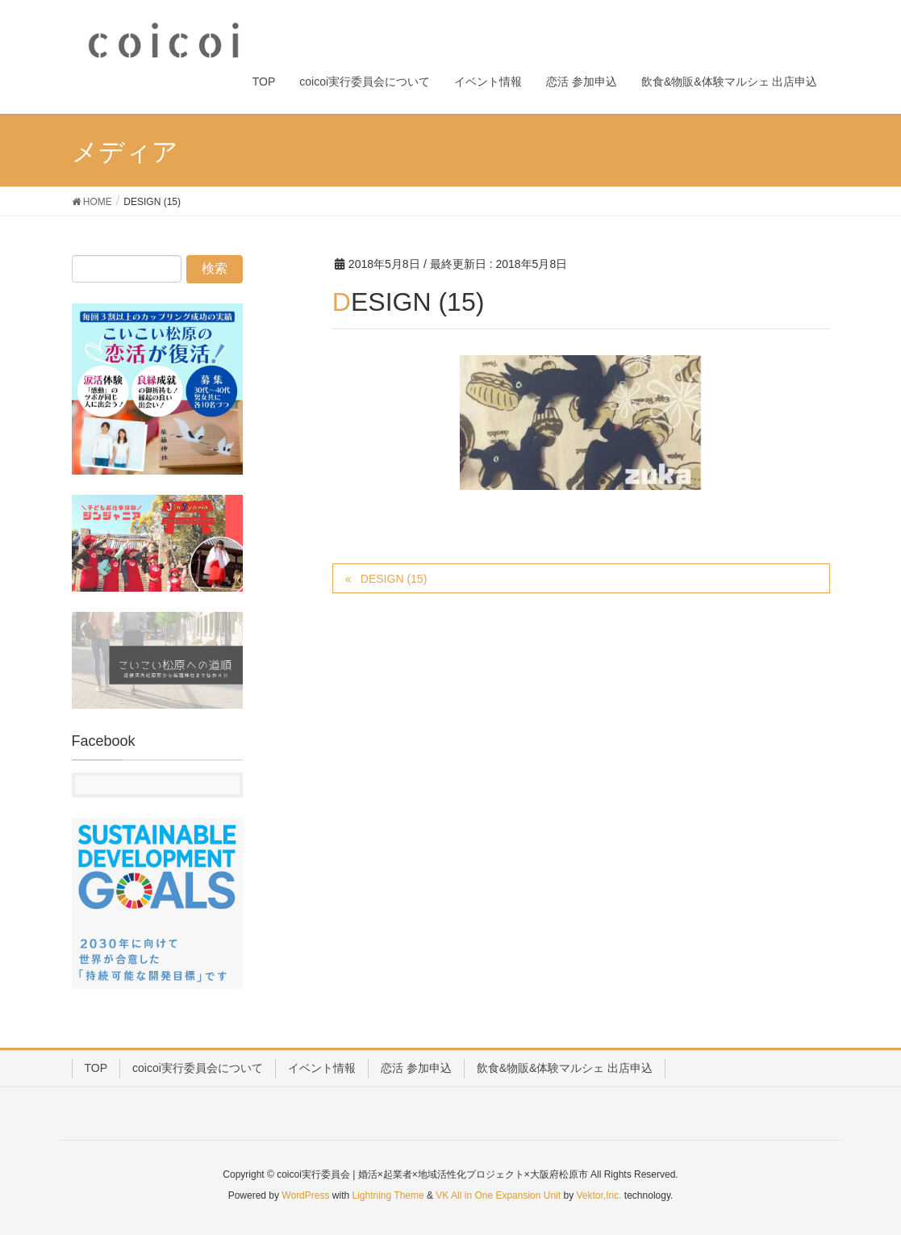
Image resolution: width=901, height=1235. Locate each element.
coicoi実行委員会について (197, 1067)
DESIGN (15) (394, 578)
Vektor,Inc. (598, 1195)
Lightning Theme (388, 1195)
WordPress (305, 1195)
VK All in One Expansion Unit (498, 1195)
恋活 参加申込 (416, 1067)
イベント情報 (322, 1067)
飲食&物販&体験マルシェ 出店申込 (565, 1067)
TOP (96, 1067)
